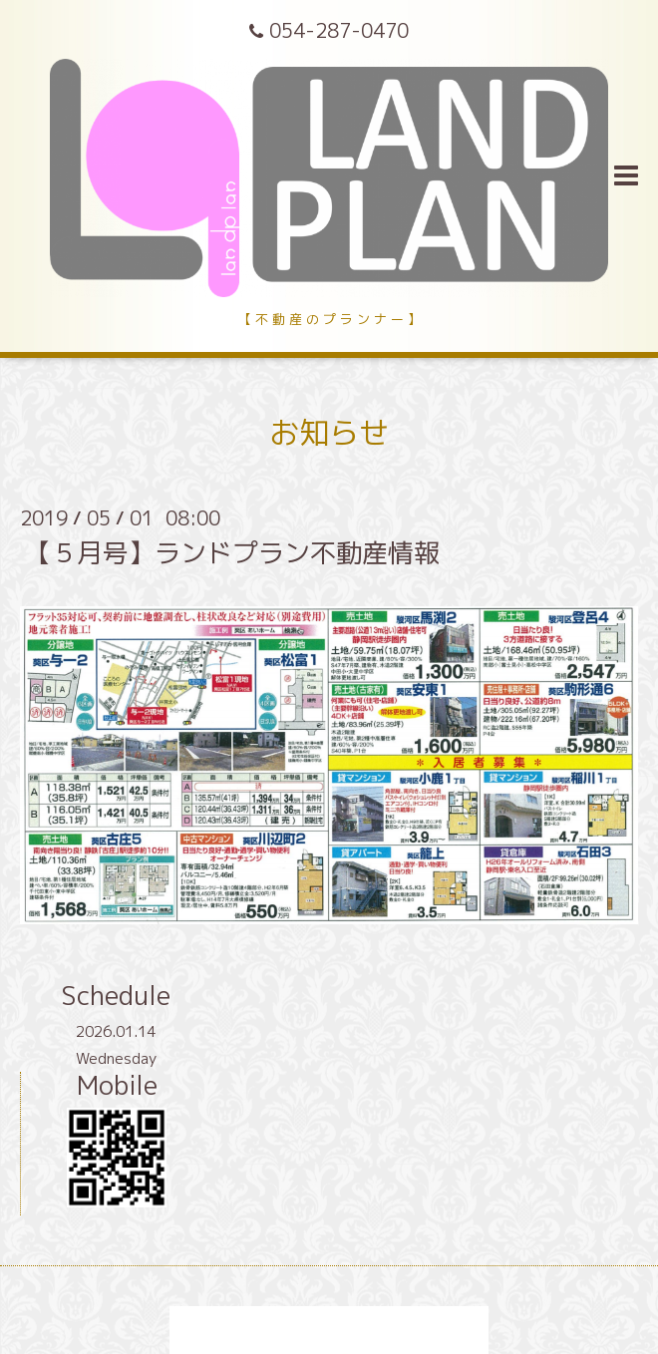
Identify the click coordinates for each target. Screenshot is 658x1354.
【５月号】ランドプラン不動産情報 (232, 552)
